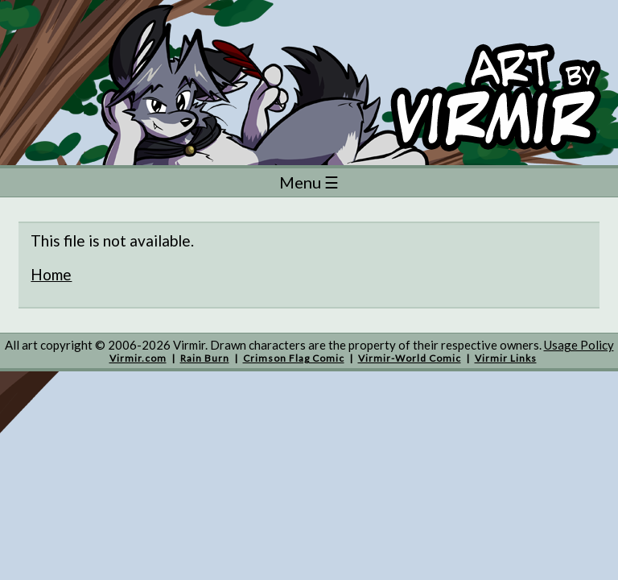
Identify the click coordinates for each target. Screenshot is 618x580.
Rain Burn (204, 358)
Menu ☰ (309, 182)
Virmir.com (138, 358)
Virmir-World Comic (409, 358)
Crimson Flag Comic (293, 358)
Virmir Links (506, 358)
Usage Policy (579, 345)
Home (51, 274)
